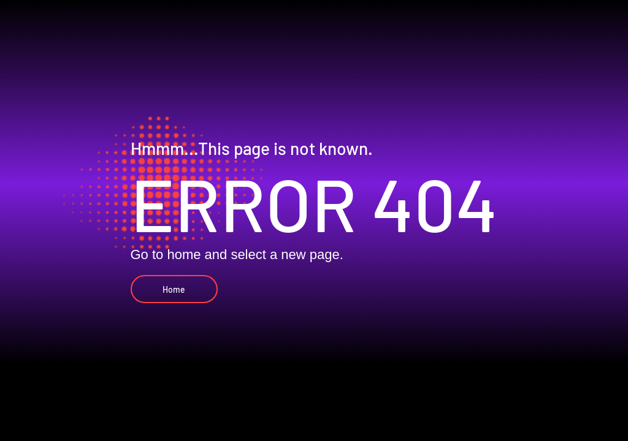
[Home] (174, 289)
